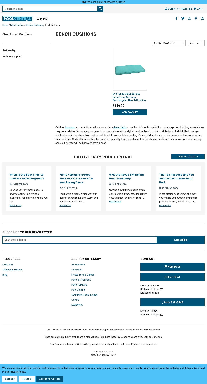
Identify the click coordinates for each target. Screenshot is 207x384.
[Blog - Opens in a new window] (202, 18)
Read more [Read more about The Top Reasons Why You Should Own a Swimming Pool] (165, 205)
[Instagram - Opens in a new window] (189, 18)
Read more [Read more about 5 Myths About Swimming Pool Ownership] (115, 201)
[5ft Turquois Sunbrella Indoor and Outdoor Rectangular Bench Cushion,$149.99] (130, 69)
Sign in (170, 8)
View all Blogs (188, 156)
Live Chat (172, 277)
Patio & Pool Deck (81, 279)
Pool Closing (78, 289)
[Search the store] (100, 9)
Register (186, 8)
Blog (4, 274)
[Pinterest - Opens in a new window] (196, 18)
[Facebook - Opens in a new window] (176, 18)
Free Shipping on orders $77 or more (103, 2)
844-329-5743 (172, 302)
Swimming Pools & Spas (84, 294)
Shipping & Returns (12, 269)
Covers (75, 299)
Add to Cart (130, 112)
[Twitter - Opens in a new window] (183, 18)
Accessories (78, 264)
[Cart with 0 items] (198, 8)
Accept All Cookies (49, 378)
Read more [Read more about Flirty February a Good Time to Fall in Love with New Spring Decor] (65, 205)
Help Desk (7, 264)
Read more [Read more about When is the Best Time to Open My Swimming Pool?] (15, 205)
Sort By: (157, 43)
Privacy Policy (17, 371)
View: (192, 43)
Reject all (27, 378)
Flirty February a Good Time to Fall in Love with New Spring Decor (76, 178)
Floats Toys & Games (82, 274)
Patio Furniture (79, 284)
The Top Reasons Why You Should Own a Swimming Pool (176, 178)
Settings (10, 378)
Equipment (77, 304)
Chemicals (77, 269)
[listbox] (174, 43)
